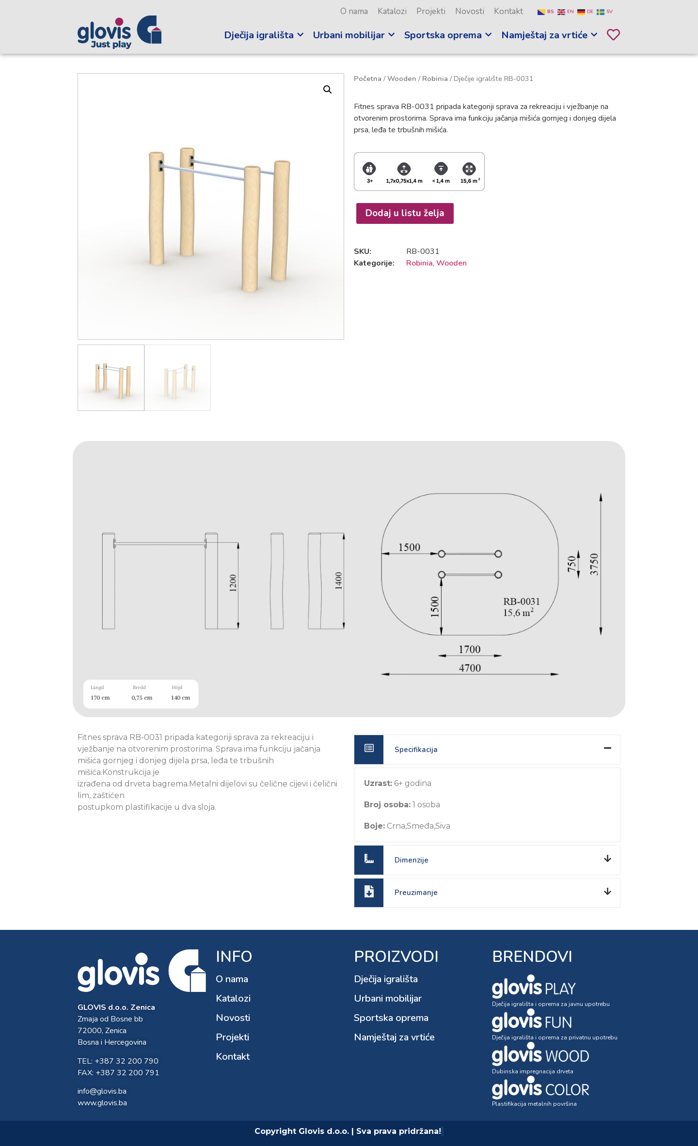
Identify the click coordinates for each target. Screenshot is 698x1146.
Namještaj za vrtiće (394, 1037)
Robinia (435, 78)
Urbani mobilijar (388, 998)
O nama (354, 11)
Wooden (401, 78)
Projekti (430, 11)
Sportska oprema (391, 1017)
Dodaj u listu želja (404, 213)
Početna (367, 78)
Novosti (469, 11)
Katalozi (392, 11)
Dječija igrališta (386, 979)
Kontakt (508, 11)
